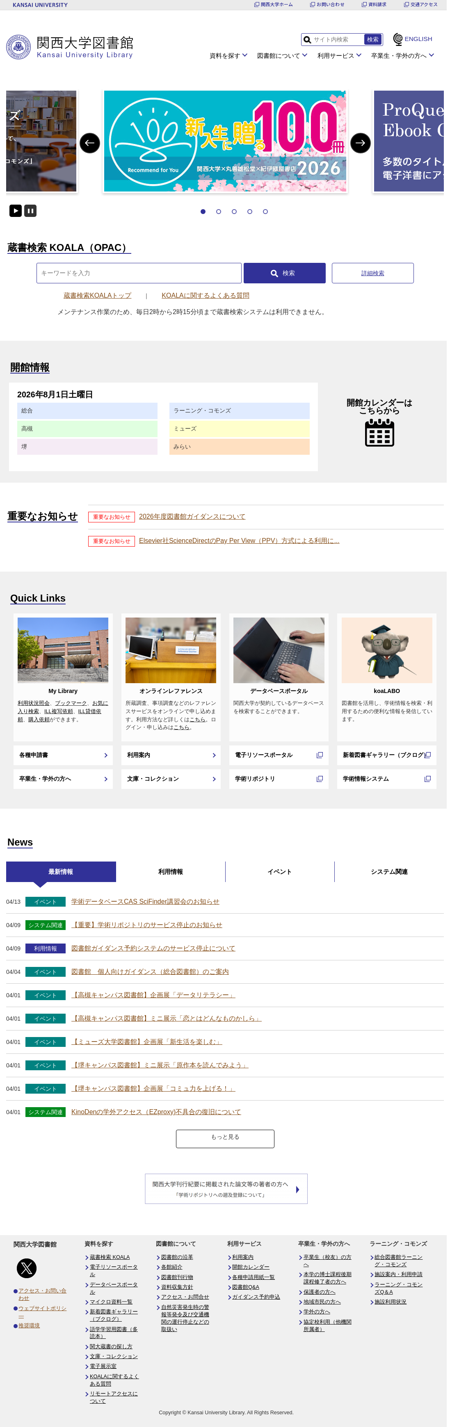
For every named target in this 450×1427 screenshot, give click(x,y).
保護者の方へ (320, 1292)
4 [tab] (250, 211)
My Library (63, 691)
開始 (15, 211)
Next (360, 142)
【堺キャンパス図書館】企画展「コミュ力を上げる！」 (153, 1088)
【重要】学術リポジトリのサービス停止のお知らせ (146, 924)
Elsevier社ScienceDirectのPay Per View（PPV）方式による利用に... (239, 540)
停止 (30, 211)
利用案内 (138, 755)
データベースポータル (279, 691)
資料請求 (377, 4)
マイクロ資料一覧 (111, 1302)
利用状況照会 (34, 703)
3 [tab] (234, 211)
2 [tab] (218, 211)
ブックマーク (71, 703)
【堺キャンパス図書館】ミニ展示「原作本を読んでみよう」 (160, 1065)
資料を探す (225, 55)
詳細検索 (372, 273)
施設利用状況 (391, 1302)
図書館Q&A (245, 1287)
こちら (198, 720)
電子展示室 (103, 1366)
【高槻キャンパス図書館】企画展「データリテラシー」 (153, 995)
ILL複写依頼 (58, 711)
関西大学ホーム (277, 4)
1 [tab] (203, 211)
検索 (289, 272)
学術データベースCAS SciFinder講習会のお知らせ (145, 901)
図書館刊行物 (177, 1277)
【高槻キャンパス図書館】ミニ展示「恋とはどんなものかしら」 (166, 1018)
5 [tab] (265, 211)
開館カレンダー (251, 1267)
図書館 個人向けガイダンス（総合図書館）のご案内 (150, 971)
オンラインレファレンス (171, 691)
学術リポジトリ (255, 778)
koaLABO (387, 691)
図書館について (278, 55)
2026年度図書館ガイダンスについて (192, 516)
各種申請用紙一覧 (253, 1277)
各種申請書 (33, 755)
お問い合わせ (330, 4)
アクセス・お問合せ (185, 1297)
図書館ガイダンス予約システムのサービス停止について (153, 948)
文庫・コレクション (153, 778)
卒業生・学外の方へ (399, 55)
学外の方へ (317, 1312)
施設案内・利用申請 (399, 1274)
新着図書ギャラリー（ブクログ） (386, 755)
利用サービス (336, 55)
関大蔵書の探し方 (111, 1346)
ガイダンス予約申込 (256, 1297)
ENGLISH (418, 38)
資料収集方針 (177, 1287)
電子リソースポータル (263, 755)
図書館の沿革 (177, 1257)
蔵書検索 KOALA (110, 1257)
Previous (89, 142)
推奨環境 (29, 1326)
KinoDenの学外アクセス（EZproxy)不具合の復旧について (156, 1111)
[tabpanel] (225, 141)
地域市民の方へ (322, 1302)
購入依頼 (39, 720)
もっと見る (225, 1136)
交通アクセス (424, 4)
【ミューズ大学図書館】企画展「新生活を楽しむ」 (146, 1041)
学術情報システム (366, 778)
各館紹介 (172, 1267)
